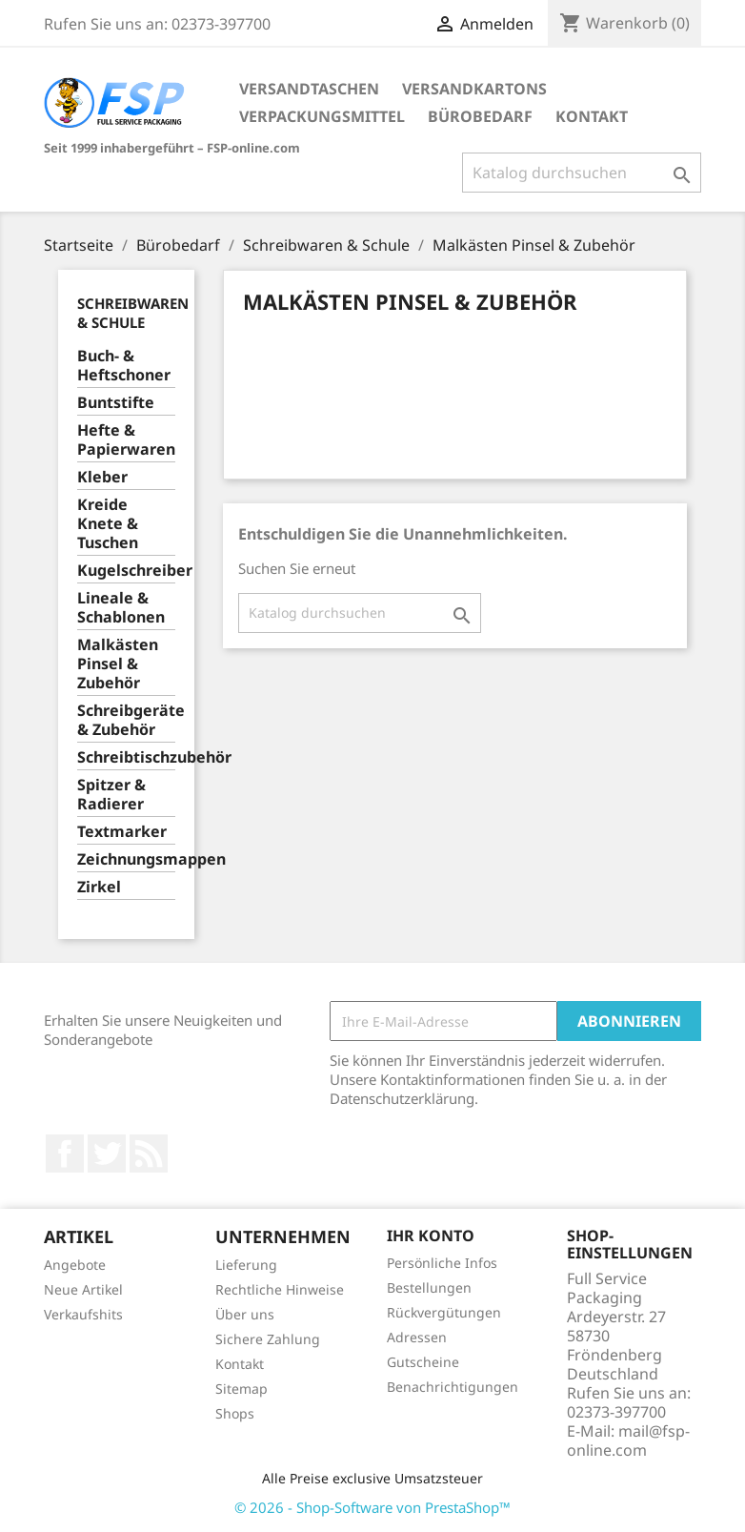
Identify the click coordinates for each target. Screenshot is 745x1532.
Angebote (75, 1265)
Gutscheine (423, 1362)
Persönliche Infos (442, 1263)
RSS (149, 1153)
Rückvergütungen (444, 1312)
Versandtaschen (309, 88)
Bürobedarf (480, 116)
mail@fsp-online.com (628, 1440)
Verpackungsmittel (322, 116)
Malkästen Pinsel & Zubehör (117, 664)
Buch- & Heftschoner (124, 365)
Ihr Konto (430, 1235)
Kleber (102, 477)
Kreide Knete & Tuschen (107, 524)
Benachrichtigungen (452, 1387)
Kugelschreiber (126, 571)
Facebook (65, 1153)
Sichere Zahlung (267, 1339)
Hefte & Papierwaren (126, 440)
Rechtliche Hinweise (279, 1289)
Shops (234, 1413)
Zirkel (99, 887)
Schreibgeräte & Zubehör (126, 720)
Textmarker (122, 832)
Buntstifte (115, 403)
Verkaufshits (83, 1314)
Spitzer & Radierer (111, 794)
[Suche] (581, 173)
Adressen (417, 1337)
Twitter (107, 1153)
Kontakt (591, 116)
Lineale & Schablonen (121, 607)
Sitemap (241, 1388)
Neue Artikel (83, 1289)
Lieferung (246, 1265)
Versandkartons (474, 88)
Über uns (244, 1314)
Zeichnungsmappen (126, 859)
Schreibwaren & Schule (133, 313)
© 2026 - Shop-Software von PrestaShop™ (372, 1507)
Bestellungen (429, 1287)
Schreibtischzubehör (126, 757)
